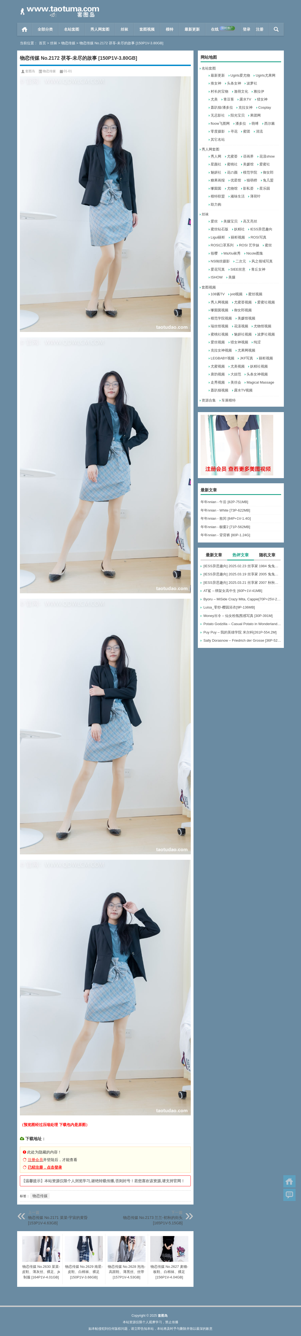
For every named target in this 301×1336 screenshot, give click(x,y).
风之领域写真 (262, 261)
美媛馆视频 (246, 318)
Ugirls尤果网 (265, 75)
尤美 (214, 99)
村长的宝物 (219, 91)
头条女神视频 (257, 374)
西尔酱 (269, 123)
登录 (246, 29)
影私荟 (248, 188)
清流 (259, 131)
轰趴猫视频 (219, 390)
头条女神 (234, 83)
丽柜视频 (238, 237)
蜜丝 (268, 245)
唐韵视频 (218, 374)
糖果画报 (218, 180)
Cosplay (264, 107)
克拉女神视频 (221, 350)
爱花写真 (218, 269)
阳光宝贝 (238, 115)
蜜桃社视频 (219, 334)
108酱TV (218, 294)
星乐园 (264, 188)
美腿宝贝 (230, 221)
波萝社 (252, 83)
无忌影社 (218, 115)
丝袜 (124, 29)
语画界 (248, 156)
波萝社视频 (266, 334)
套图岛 (30, 71)
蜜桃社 (232, 164)
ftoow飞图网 (220, 123)
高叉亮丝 (250, 221)
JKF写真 (246, 358)
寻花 (234, 131)
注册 (259, 29)
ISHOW (217, 277)
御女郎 (268, 172)
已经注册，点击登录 (45, 1167)
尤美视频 (238, 366)
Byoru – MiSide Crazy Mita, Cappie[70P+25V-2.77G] (242, 599)
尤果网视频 (246, 350)
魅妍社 (216, 172)
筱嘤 (214, 253)
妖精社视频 (259, 366)
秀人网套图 (99, 29)
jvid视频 (236, 294)
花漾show (267, 156)
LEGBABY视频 (222, 358)
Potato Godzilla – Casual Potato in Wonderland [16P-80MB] (242, 624)
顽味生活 (238, 196)
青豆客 (228, 99)
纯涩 (257, 342)
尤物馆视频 (262, 326)
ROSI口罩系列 (222, 245)
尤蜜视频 (218, 366)
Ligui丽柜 (218, 237)
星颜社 (216, 164)
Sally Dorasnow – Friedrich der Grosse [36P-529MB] (242, 640)
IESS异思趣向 (261, 229)
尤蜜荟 (232, 156)
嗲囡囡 (216, 188)
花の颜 (232, 172)
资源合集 (209, 400)
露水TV (245, 99)
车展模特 (229, 400)
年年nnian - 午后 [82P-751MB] (224, 502)
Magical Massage (260, 382)
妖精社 (239, 229)
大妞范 (236, 374)
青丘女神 (258, 269)
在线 (223, 29)
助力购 (216, 204)
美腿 (231, 277)
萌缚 (255, 123)
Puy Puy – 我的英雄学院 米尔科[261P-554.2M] (240, 632)
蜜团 (246, 131)
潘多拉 (240, 123)
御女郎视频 (243, 310)
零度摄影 (218, 131)
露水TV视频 (243, 390)
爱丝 (214, 221)
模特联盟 (218, 196)
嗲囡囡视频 (219, 310)
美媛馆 (248, 164)
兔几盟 (268, 180)
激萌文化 (241, 91)
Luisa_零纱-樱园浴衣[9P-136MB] (229, 607)
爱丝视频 (218, 342)
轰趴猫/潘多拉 (222, 107)
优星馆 (236, 180)
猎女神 (262, 99)
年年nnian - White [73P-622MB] (225, 510)
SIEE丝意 (238, 269)
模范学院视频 (221, 318)
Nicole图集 (254, 253)
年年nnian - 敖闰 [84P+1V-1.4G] (226, 518)
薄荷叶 (255, 196)
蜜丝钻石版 (219, 229)
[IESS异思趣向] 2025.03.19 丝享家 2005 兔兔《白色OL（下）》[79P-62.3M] (242, 574)
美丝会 (236, 382)
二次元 (240, 261)
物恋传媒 (68, 43)
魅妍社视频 (243, 334)
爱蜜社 (264, 164)
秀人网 (216, 156)
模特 (169, 29)
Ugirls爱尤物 (240, 75)
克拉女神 (245, 107)
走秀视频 (218, 382)
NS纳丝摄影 (220, 261)
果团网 (255, 115)
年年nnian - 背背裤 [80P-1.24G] (225, 535)
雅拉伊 (259, 91)
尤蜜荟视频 (243, 302)
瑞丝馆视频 (219, 326)
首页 (24, 29)
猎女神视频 (239, 342)
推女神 (216, 83)
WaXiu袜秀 (232, 253)
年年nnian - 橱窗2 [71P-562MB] (225, 527)
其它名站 (218, 139)
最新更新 (192, 29)
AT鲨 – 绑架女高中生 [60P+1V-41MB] (232, 591)
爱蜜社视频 (266, 302)
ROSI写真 (258, 237)
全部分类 (45, 29)
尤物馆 (232, 188)
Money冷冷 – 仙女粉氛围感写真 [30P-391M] (237, 616)
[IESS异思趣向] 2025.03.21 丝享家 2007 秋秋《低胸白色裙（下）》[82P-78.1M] (242, 583)
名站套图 (71, 29)
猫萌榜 (252, 180)
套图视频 (147, 29)
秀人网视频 (219, 302)
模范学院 (250, 172)
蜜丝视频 (255, 294)
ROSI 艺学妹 (249, 245)
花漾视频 (241, 326)
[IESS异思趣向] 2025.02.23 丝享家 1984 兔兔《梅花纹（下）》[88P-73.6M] (242, 566)
